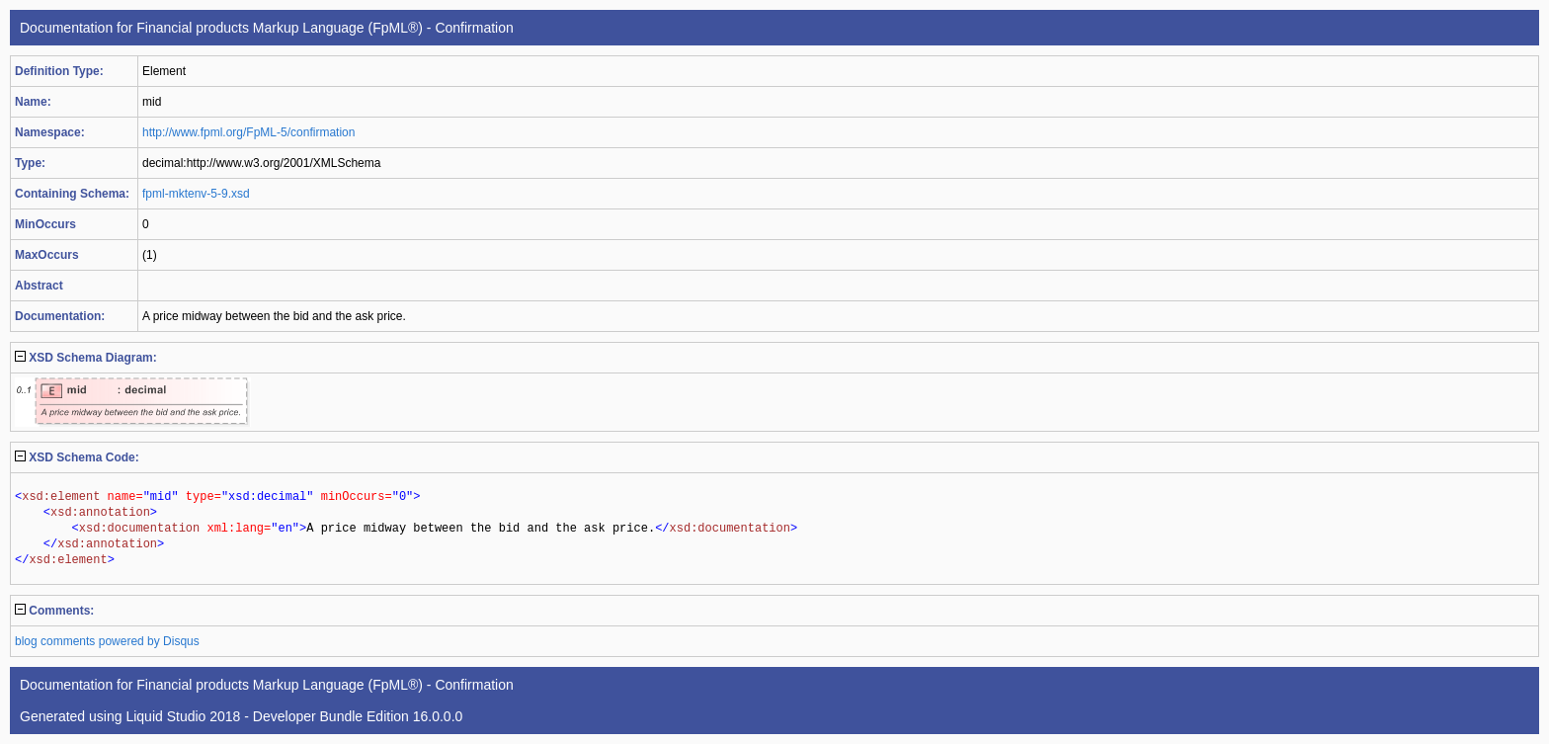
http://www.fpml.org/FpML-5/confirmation (248, 132)
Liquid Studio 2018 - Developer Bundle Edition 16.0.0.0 (293, 716)
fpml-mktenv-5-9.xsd (196, 194)
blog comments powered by (107, 641)
